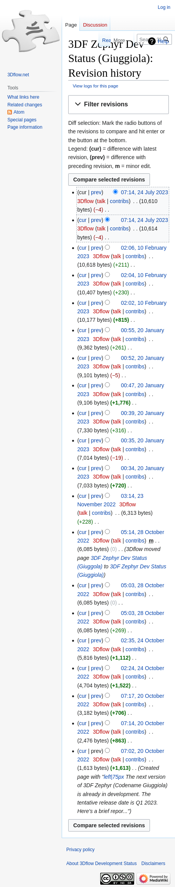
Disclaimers (153, 863)
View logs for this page (95, 85)
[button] (118, 104)
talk (101, 201)
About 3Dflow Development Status (101, 863)
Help (163, 41)
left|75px (114, 777)
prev (96, 192)
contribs (119, 201)
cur (82, 220)
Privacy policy (80, 849)
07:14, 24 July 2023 (144, 192)
